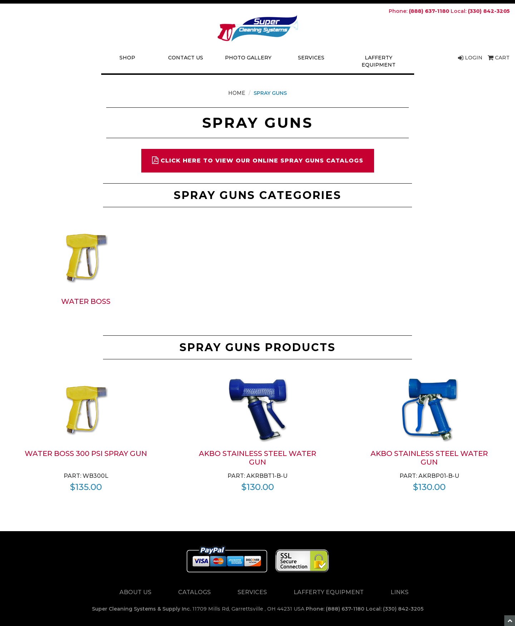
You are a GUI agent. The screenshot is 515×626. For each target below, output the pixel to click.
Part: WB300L (86, 475)
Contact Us (185, 57)
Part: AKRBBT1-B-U (257, 475)
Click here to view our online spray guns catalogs (257, 160)
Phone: (419, 11)
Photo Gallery (248, 57)
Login (470, 57)
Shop (127, 57)
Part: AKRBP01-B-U (429, 475)
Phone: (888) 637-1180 (335, 609)
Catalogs (194, 592)
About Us (135, 592)
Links (399, 592)
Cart (499, 57)
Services (311, 57)
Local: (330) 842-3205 (394, 609)
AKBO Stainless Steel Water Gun (257, 457)
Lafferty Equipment (379, 61)
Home (236, 93)
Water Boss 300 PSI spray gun (86, 453)
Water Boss (86, 301)
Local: (480, 11)
